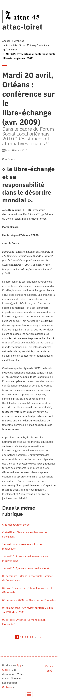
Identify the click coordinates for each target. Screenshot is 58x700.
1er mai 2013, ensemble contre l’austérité (25, 568)
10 (21, 637)
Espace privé (49, 668)
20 (26, 637)
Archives (19, 40)
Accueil (6, 40)
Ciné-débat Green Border (16, 524)
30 (31, 637)
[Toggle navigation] (29, 694)
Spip (19, 665)
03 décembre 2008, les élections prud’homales (28, 600)
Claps (5, 669)
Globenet (7, 687)
